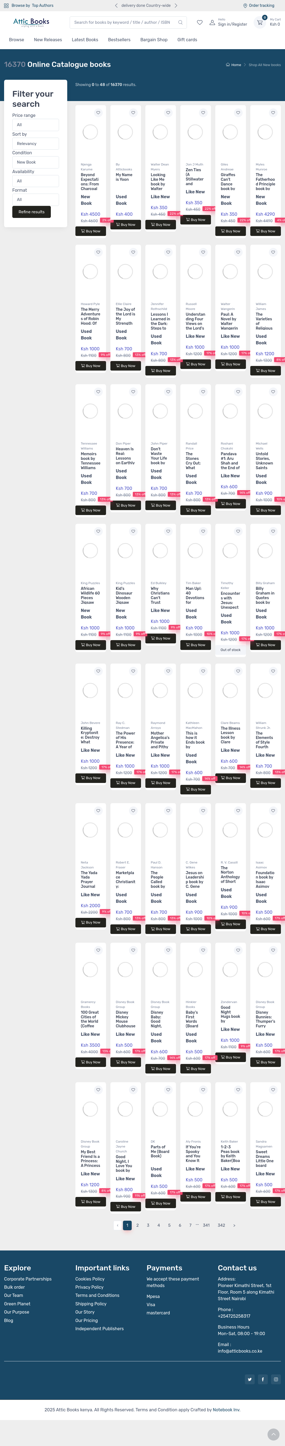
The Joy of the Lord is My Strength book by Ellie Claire (125, 321)
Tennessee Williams (89, 446)
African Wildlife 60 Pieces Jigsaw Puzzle (90, 597)
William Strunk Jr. (263, 725)
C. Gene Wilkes (192, 864)
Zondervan (229, 1002)
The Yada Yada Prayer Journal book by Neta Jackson (89, 887)
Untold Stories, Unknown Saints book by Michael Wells (264, 468)
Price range (24, 115)
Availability (23, 171)
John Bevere (90, 723)
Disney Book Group (125, 1004)
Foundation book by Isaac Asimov (265, 880)
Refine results (32, 211)
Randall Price (191, 446)
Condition (22, 153)
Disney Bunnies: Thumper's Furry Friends (265, 1021)
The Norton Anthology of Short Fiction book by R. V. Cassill (230, 882)
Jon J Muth (194, 164)
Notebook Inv (226, 1409)
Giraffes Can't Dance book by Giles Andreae (228, 186)
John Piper (159, 443)
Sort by (19, 134)
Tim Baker (193, 583)
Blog (8, 1320)
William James (261, 306)
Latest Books (85, 39)
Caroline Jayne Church (122, 1146)
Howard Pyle (90, 304)
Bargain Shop (154, 39)
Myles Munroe (261, 166)
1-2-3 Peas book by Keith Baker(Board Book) (230, 1156)
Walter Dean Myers (160, 166)
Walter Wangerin (228, 306)
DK (153, 1141)
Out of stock (230, 650)
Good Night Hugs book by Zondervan (230, 1019)
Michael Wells (262, 446)
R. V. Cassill (229, 862)
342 (221, 1225)
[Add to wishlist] (98, 112)
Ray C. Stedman (123, 725)
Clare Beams (230, 723)
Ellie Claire (123, 304)
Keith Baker (229, 1141)
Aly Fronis (193, 1141)
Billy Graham (265, 583)
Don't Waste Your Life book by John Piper (159, 460)
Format (19, 190)
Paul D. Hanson (157, 864)
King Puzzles (90, 583)
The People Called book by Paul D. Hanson (158, 884)
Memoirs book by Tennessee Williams (91, 461)
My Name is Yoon (124, 177)
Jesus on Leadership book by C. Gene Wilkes (195, 882)
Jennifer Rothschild (159, 306)
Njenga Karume (87, 166)
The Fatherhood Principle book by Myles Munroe (265, 186)
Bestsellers (119, 39)
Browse (16, 39)
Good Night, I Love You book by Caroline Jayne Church (124, 1171)
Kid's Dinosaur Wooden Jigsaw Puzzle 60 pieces (125, 600)
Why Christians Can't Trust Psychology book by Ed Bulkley (160, 602)
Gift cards (187, 39)
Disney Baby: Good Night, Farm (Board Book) (157, 1026)
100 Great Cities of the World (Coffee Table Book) (90, 1024)
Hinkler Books (191, 1004)
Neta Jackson (87, 864)
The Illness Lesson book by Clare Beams (230, 737)
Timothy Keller (227, 585)
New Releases (48, 39)
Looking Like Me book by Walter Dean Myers (158, 186)
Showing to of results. (105, 84)
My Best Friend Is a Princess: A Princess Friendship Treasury (91, 1163)
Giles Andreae (227, 166)
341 (206, 1225)
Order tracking (258, 5)
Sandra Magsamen (264, 1144)
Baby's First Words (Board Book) (192, 1021)
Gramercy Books (88, 1004)
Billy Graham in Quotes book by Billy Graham (265, 600)
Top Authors (42, 5)
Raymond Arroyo (158, 725)
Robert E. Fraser (123, 864)
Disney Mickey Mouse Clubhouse (126, 1019)
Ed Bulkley (159, 583)
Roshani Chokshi (227, 446)
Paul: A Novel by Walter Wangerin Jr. (229, 323)
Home (233, 65)
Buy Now (90, 231)
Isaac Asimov (261, 864)
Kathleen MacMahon (194, 725)
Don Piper (123, 443)
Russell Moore (191, 306)
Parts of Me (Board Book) (160, 1152)
